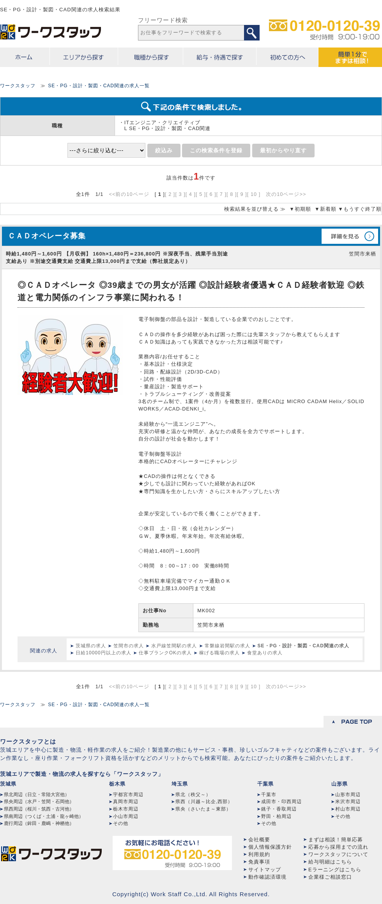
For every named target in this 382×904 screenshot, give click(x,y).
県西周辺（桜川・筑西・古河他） (39, 809)
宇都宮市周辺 (128, 794)
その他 (120, 823)
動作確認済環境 (267, 877)
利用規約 (259, 854)
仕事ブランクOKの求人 (165, 653)
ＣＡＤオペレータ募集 (47, 236)
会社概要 (259, 839)
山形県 (339, 784)
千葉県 (265, 784)
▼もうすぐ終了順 (360, 209)
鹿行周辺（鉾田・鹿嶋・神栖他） (39, 823)
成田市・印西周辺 (281, 801)
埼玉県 (180, 784)
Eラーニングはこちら (334, 869)
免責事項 (259, 862)
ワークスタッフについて (338, 854)
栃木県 (117, 784)
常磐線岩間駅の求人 (227, 645)
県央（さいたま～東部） (203, 809)
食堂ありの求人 (265, 653)
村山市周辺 (348, 809)
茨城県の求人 (91, 645)
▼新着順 (325, 209)
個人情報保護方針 (270, 847)
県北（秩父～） (193, 794)
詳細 (350, 236)
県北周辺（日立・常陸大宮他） (36, 794)
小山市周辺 (125, 816)
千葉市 (268, 794)
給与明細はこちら (330, 862)
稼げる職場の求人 (219, 653)
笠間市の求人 (128, 645)
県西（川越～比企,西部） (204, 801)
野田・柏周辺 (276, 816)
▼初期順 (300, 209)
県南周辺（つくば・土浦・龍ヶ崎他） (43, 816)
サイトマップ (264, 869)
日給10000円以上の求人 (103, 653)
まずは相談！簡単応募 (335, 839)
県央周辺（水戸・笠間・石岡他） (39, 801)
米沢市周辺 (348, 801)
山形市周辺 (348, 794)
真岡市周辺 (125, 801)
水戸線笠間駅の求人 (174, 645)
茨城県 (8, 784)
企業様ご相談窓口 (330, 877)
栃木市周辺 (125, 809)
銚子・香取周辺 (279, 809)
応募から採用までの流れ (338, 847)
